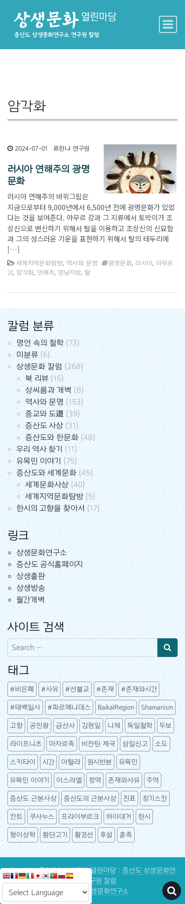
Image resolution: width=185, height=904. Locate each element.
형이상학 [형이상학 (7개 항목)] (23, 835)
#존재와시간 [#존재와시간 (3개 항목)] (139, 689)
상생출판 (30, 576)
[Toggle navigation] (168, 24)
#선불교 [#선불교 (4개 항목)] (77, 689)
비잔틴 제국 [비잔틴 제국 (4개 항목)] (98, 744)
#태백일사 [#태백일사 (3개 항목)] (25, 707)
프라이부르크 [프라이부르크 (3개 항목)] (80, 816)
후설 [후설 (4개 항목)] (106, 835)
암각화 (25, 272)
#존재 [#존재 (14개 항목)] (105, 689)
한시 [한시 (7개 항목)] (144, 816)
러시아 (143, 263)
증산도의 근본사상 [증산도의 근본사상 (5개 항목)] (90, 798)
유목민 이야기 (38, 461)
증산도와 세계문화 (46, 472)
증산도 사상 (44, 425)
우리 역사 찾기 (39, 449)
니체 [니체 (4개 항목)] (114, 725)
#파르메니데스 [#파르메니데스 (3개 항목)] (69, 707)
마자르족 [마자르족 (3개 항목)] (61, 744)
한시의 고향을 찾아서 (50, 508)
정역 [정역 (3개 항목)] (95, 780)
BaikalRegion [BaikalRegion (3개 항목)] (116, 707)
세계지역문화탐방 (39, 263)
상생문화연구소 (41, 552)
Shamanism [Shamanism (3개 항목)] (157, 707)
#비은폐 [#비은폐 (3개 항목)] (22, 689)
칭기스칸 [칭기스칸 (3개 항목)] (155, 798)
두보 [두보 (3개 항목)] (165, 725)
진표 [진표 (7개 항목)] (129, 798)
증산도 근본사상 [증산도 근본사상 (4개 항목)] (33, 798)
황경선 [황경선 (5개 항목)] (83, 835)
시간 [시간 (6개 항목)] (48, 762)
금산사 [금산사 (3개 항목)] (65, 725)
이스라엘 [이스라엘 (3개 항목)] (69, 780)
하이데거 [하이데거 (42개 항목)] (118, 816)
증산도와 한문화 (51, 437)
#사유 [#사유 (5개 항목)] (49, 689)
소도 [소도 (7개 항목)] (161, 744)
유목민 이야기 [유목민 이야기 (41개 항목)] (29, 780)
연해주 (45, 272)
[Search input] (82, 647)
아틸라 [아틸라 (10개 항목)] (70, 762)
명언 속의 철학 (40, 343)
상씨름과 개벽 (48, 390)
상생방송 (30, 588)
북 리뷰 (36, 378)
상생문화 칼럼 (39, 366)
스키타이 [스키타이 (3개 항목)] (23, 762)
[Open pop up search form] (171, 890)
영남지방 (69, 272)
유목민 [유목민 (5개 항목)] (128, 762)
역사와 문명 (82, 263)
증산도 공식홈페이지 (49, 564)
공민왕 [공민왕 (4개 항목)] (39, 725)
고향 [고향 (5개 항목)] (16, 725)
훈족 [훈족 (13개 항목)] (125, 835)
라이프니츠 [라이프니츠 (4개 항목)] (26, 744)
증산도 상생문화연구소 (96, 891)
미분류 (27, 354)
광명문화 (120, 263)
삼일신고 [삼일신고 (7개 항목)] (135, 744)
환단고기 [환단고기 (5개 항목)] (55, 835)
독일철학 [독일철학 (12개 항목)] (139, 725)
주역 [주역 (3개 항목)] (153, 780)
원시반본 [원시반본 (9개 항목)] (99, 762)
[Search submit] (167, 647)
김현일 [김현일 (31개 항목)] (91, 725)
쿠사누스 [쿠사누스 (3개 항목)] (42, 816)
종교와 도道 (44, 413)
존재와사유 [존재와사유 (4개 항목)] (124, 780)
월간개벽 (30, 599)
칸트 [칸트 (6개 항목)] (16, 816)
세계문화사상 (47, 484)
